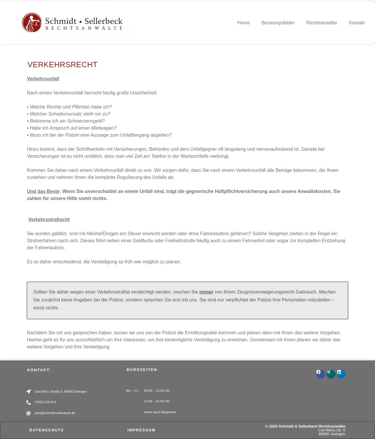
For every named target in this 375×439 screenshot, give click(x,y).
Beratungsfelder (278, 22)
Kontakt (357, 22)
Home (243, 22)
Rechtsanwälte (321, 22)
